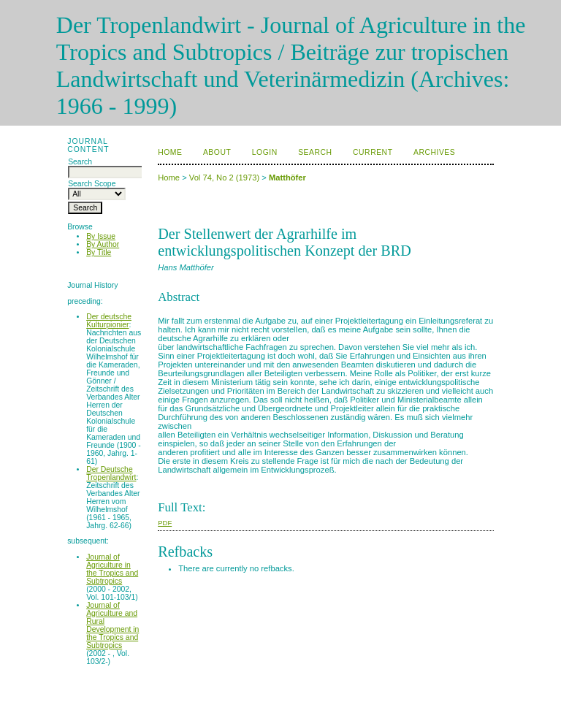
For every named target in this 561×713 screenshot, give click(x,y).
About (217, 152)
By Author (102, 244)
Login (265, 152)
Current (372, 152)
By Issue (100, 236)
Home (170, 152)
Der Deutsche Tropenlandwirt (111, 473)
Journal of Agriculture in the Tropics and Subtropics (112, 569)
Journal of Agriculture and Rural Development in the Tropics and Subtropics (112, 625)
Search (315, 152)
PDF (165, 523)
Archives (434, 152)
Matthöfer (287, 177)
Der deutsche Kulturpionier (108, 321)
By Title (98, 252)
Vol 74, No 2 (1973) (224, 177)
